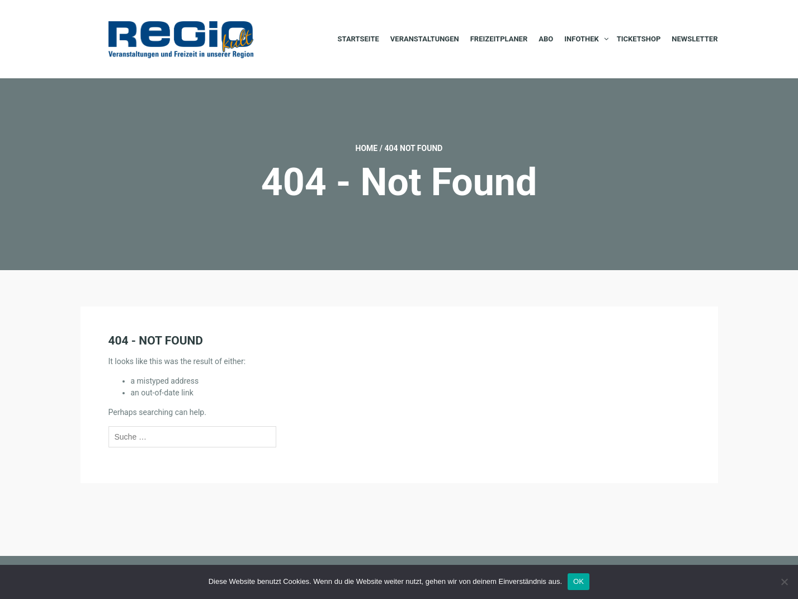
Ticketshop (639, 39)
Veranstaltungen (424, 39)
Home (367, 148)
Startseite (358, 39)
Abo (546, 39)
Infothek (581, 39)
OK (578, 581)
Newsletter (694, 39)
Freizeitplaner (499, 39)
